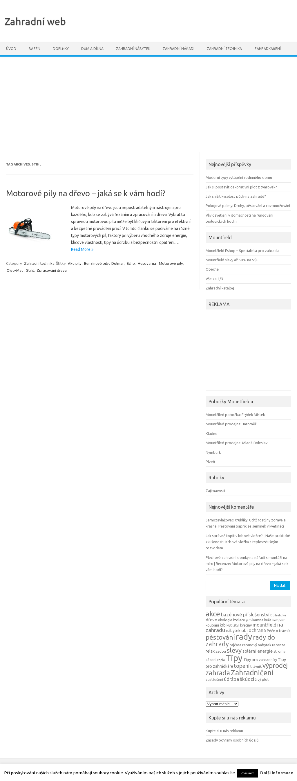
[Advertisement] (148, 104)
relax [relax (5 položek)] (210, 651)
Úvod (11, 49)
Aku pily (74, 263)
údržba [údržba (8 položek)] (231, 679)
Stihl (30, 270)
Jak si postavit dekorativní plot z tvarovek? (241, 187)
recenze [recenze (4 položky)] (278, 645)
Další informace (276, 772)
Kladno (212, 433)
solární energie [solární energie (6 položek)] (257, 651)
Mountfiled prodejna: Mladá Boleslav (236, 443)
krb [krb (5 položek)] (223, 625)
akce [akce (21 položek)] (213, 614)
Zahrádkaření (267, 49)
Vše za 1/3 (214, 279)
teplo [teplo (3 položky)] (221, 660)
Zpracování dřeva (52, 270)
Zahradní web (35, 21)
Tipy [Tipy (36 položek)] (234, 658)
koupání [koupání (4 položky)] (212, 625)
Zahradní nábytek (133, 49)
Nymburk (213, 452)
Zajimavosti (215, 491)
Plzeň (210, 462)
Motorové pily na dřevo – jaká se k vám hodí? (85, 193)
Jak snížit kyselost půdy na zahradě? (236, 196)
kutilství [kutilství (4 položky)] (233, 625)
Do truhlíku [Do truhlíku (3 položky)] (278, 615)
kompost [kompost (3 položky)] (278, 620)
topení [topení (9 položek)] (241, 666)
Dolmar (117, 263)
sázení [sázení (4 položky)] (211, 660)
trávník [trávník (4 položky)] (256, 666)
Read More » (82, 249)
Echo (131, 263)
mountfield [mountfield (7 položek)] (264, 624)
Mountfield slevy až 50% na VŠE (232, 260)
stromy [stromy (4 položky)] (279, 651)
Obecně (212, 269)
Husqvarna (147, 263)
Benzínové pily (96, 263)
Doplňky (61, 49)
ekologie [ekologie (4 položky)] (225, 620)
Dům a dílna (92, 49)
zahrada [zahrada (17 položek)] (218, 672)
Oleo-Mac (15, 270)
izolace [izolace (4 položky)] (239, 620)
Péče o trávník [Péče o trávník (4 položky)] (278, 631)
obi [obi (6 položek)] (244, 630)
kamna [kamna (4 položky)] (257, 620)
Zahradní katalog (220, 288)
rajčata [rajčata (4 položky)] (235, 645)
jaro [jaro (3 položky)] (248, 620)
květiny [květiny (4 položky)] (246, 625)
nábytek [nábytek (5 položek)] (233, 630)
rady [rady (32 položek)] (244, 636)
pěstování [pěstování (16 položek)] (220, 637)
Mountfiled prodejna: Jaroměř (231, 424)
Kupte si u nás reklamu (224, 731)
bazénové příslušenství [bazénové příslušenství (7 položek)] (245, 614)
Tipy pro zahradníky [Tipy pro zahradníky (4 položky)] (260, 660)
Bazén (34, 49)
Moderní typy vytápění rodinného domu (239, 177)
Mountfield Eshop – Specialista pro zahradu (242, 251)
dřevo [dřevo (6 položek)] (211, 619)
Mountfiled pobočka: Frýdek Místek (235, 415)
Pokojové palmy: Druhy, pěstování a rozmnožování (248, 206)
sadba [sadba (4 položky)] (220, 651)
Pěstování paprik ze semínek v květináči (251, 526)
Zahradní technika (224, 49)
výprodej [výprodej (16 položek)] (275, 665)
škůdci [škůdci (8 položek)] (247, 679)
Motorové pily (171, 263)
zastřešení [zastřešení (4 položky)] (214, 679)
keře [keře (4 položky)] (267, 620)
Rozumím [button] (247, 773)
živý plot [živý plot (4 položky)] (262, 679)
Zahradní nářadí (178, 49)
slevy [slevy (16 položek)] (234, 650)
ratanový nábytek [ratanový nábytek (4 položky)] (256, 645)
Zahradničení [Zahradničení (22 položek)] (252, 672)
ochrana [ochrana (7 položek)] (257, 630)
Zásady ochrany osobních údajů (232, 740)
